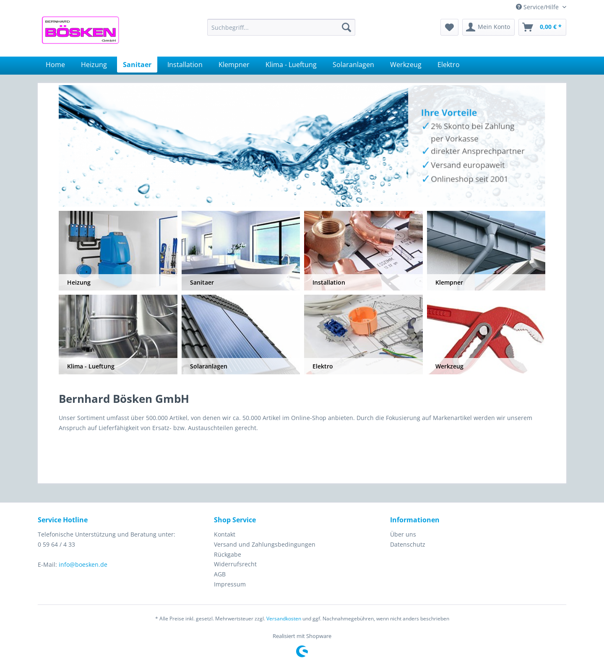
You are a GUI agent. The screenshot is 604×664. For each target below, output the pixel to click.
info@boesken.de (83, 564)
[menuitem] (281, 27)
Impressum (230, 584)
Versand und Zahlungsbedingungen (264, 544)
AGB (220, 574)
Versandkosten (283, 618)
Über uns (403, 534)
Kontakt (224, 534)
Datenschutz (407, 544)
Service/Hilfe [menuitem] (538, 7)
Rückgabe (227, 554)
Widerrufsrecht (235, 564)
